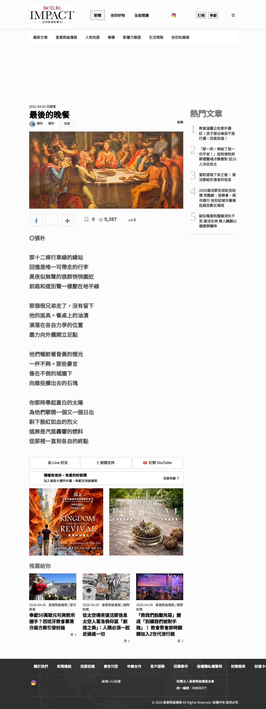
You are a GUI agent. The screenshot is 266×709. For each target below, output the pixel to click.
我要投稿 (87, 666)
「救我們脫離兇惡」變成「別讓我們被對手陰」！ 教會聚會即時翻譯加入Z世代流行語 (159, 624)
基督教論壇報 (66, 37)
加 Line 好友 (54, 462)
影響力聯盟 (132, 37)
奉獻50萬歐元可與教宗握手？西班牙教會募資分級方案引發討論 (52, 621)
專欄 (111, 37)
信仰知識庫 (180, 37)
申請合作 (134, 666)
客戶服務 (157, 666)
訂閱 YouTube (157, 462)
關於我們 (41, 666)
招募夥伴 (181, 666)
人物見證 (92, 37)
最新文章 (40, 37)
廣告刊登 (111, 666)
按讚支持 (105, 462)
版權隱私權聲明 (209, 666)
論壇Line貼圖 (111, 681)
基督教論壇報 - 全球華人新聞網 (52, 15)
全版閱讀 (141, 15)
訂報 (201, 15)
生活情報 (156, 37)
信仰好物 (118, 15)
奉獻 (213, 15)
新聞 (97, 15)
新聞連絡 (64, 666)
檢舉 (180, 122)
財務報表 (238, 666)
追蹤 (67, 123)
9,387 (108, 219)
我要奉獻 (171, 478)
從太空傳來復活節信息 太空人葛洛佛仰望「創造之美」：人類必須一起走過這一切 (106, 624)
